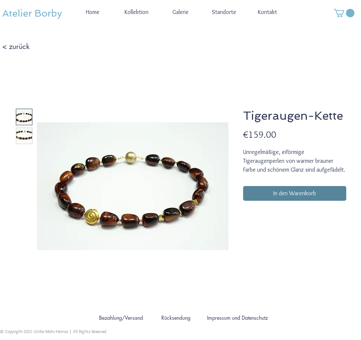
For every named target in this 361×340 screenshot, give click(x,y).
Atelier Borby (32, 13)
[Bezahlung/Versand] (121, 317)
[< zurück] (28, 46)
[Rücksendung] (175, 317)
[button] (344, 13)
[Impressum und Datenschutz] (237, 317)
